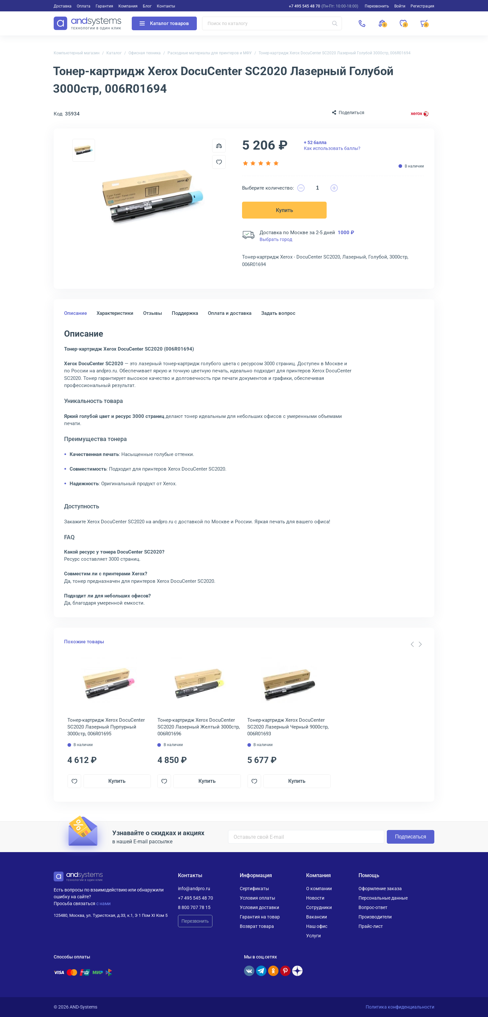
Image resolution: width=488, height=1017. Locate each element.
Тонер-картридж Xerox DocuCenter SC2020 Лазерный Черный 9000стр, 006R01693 (288, 727)
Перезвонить (195, 921)
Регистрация (422, 6)
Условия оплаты (257, 898)
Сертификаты (254, 888)
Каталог (114, 53)
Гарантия (104, 6)
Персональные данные (383, 898)
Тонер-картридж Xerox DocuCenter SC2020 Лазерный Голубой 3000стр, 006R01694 (335, 53)
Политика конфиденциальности (400, 1007)
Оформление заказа (380, 888)
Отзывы (152, 313)
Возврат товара (257, 926)
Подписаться (410, 836)
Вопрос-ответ (373, 907)
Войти (399, 6)
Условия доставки (259, 907)
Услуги (313, 935)
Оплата (83, 6)
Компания (128, 6)
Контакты (166, 6)
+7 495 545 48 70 (304, 6)
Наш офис (316, 926)
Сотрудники (319, 907)
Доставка (63, 6)
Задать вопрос (278, 313)
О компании (319, 888)
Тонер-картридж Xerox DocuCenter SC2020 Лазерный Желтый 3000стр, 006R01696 (198, 727)
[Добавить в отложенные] (219, 162)
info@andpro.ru (194, 888)
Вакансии (316, 916)
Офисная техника (145, 53)
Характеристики (115, 313)
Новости (315, 898)
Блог (147, 6)
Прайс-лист (371, 926)
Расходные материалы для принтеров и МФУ (210, 53)
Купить (284, 210)
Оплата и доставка (229, 313)
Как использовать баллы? (332, 145)
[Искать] (335, 23)
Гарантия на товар (260, 916)
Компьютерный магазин (77, 53)
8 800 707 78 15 (194, 907)
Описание (75, 313)
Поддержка (185, 313)
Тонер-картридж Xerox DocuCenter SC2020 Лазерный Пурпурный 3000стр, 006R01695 (106, 727)
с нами (103, 903)
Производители (375, 916)
